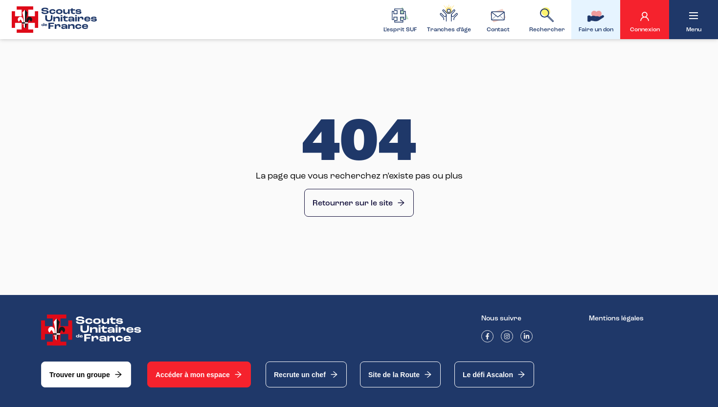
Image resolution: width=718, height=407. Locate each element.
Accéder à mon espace (199, 374)
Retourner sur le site (359, 203)
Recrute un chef (306, 374)
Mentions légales (616, 318)
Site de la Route (400, 374)
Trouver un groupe (86, 374)
